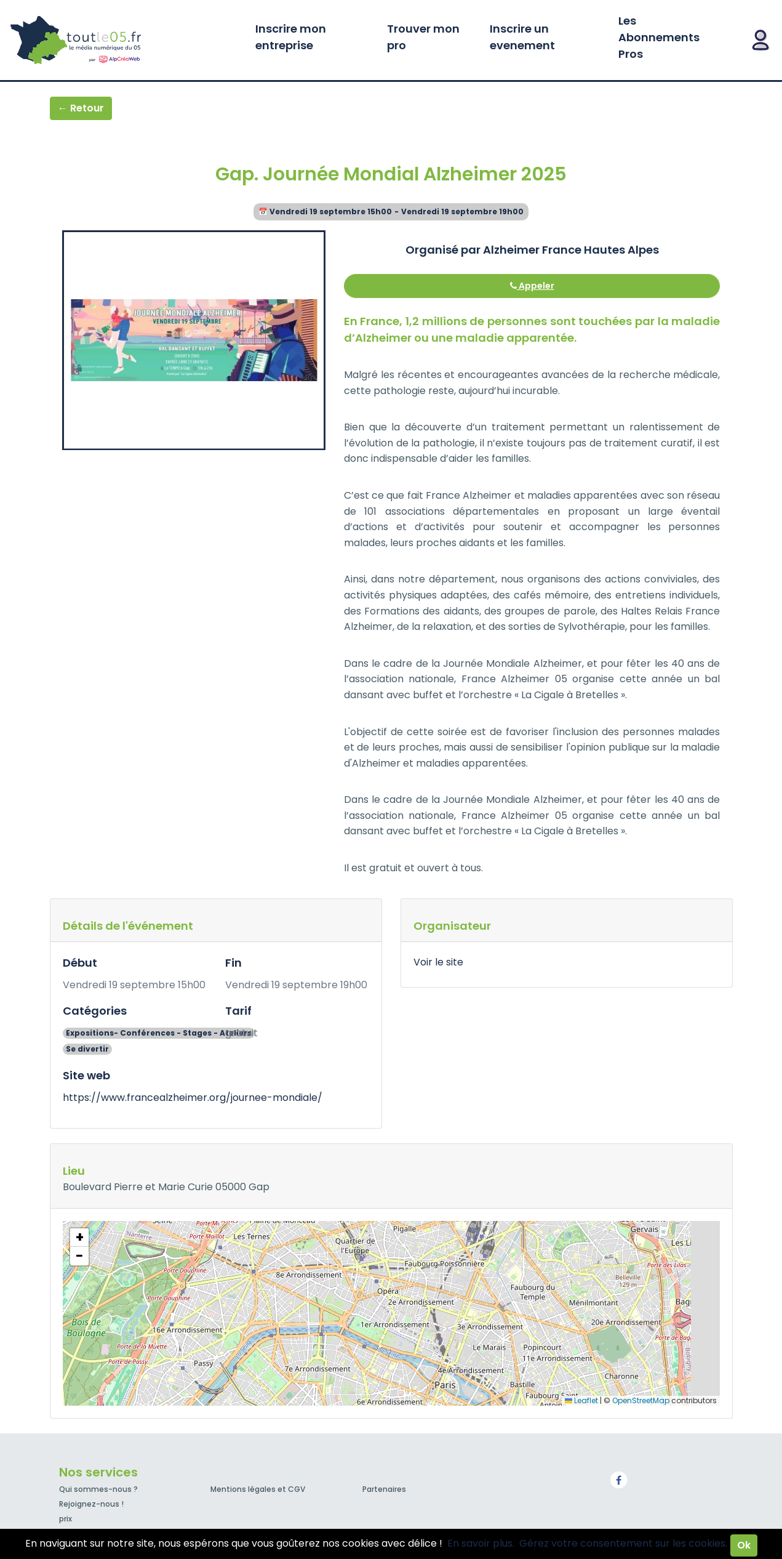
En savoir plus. (480, 1543)
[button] (79, 1237)
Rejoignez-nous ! (91, 1504)
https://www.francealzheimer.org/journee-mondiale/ (192, 1097)
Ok (744, 1545)
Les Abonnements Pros (659, 37)
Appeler (532, 286)
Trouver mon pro (423, 37)
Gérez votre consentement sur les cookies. (623, 1543)
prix (65, 1518)
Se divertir (87, 1049)
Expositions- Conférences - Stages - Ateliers (159, 1033)
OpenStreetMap (640, 1400)
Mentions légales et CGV (257, 1489)
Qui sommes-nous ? (98, 1489)
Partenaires (384, 1489)
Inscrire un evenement (522, 37)
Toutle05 (123, 40)
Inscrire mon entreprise (290, 37)
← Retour (81, 108)
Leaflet (581, 1400)
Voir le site (438, 962)
